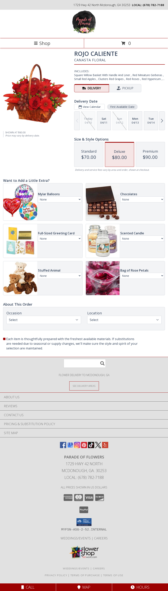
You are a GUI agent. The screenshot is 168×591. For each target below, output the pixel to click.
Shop (42, 43)
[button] (84, 522)
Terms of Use (113, 575)
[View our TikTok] (91, 447)
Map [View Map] (83, 587)
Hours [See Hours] (140, 587)
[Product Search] (85, 363)
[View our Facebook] (63, 447)
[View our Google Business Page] (70, 447)
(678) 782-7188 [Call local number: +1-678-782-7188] (153, 5)
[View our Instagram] (77, 447)
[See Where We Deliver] (84, 386)
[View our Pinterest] (84, 447)
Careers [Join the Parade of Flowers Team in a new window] (101, 538)
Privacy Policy (56, 575)
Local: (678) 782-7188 (84, 477)
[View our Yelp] (105, 447)
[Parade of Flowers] (84, 33)
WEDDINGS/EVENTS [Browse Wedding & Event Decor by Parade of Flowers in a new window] (76, 538)
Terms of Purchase (85, 575)
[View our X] (98, 447)
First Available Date (122, 107)
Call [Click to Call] (27, 587)
